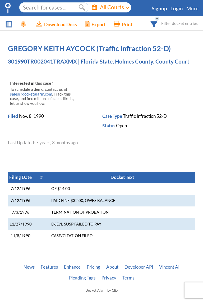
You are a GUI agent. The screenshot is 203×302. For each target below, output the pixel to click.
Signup (159, 8)
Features (49, 267)
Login (176, 8)
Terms (128, 278)
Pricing (93, 267)
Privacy (109, 278)
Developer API (138, 267)
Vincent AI (169, 267)
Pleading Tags (82, 278)
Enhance (72, 267)
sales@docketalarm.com (31, 94)
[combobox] (154, 23)
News (29, 267)
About (112, 267)
